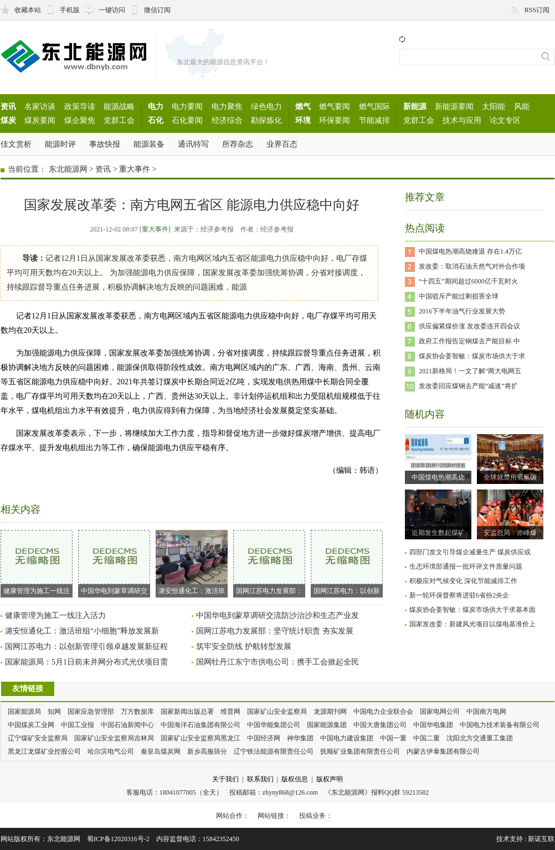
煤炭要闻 (39, 120)
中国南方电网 (486, 711)
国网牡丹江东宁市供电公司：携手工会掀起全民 (277, 662)
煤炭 (8, 120)
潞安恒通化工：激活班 (192, 562)
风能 (522, 106)
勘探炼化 (266, 120)
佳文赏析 (16, 144)
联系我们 (260, 779)
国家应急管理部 (91, 711)
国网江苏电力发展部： (269, 562)
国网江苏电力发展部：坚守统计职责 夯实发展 (274, 631)
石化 (155, 120)
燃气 (303, 106)
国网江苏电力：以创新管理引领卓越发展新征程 (86, 646)
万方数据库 (137, 711)
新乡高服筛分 (207, 751)
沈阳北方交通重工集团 (479, 738)
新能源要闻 (454, 106)
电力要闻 (187, 106)
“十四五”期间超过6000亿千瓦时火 (468, 281)
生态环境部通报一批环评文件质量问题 (465, 566)
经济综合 (227, 120)
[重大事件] (155, 229)
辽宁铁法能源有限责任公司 (274, 751)
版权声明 (329, 779)
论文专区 (505, 120)
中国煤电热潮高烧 (438, 477)
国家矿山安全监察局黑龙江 (200, 738)
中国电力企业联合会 (383, 711)
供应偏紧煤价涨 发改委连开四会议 (469, 326)
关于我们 (225, 779)
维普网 (230, 711)
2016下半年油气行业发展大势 (462, 311)
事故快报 (104, 144)
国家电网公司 (440, 711)
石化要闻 (187, 120)
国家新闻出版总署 (187, 711)
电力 (155, 106)
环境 (303, 120)
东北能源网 (68, 169)
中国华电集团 (433, 725)
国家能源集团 (327, 725)
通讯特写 (193, 144)
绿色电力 (266, 106)
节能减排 (374, 120)
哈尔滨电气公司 (111, 751)
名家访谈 (39, 106)
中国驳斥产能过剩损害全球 (459, 296)
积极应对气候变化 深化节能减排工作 (463, 581)
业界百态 (281, 144)
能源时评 (60, 144)
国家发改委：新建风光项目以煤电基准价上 (472, 624)
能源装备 (149, 144)
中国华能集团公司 (273, 725)
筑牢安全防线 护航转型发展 (243, 646)
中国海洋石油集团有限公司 (200, 725)
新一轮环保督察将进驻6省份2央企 (459, 595)
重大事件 (134, 169)
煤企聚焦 (79, 120)
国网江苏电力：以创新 (347, 562)
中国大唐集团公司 (380, 725)
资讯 (8, 106)
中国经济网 (263, 738)
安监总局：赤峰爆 (510, 533)
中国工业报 (77, 725)
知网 (54, 711)
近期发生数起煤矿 (438, 533)
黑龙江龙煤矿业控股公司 (44, 751)
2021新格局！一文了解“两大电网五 (470, 371)
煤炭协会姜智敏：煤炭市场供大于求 (472, 356)
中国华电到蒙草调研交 (114, 562)
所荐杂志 (237, 144)
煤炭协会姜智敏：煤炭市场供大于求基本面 (472, 610)
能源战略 (119, 106)
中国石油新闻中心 (127, 725)
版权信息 (294, 779)
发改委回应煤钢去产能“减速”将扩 (468, 386)
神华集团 (300, 738)
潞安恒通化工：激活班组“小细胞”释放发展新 (82, 631)
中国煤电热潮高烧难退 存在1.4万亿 (470, 251)
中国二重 (426, 738)
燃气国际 (374, 106)
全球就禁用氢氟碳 (510, 477)
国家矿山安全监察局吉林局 (114, 738)
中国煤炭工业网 (31, 725)
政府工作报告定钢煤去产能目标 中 (469, 341)
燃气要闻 (334, 106)
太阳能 (493, 106)
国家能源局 (24, 711)
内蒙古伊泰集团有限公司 (443, 751)
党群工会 (119, 120)
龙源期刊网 (330, 711)
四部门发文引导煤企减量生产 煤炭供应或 (470, 552)
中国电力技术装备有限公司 (499, 725)
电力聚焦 (227, 106)
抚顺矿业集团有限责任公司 (360, 751)
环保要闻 (334, 120)
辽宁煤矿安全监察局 (38, 738)
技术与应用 (462, 120)
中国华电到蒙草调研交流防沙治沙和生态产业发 (277, 615)
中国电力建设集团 (346, 738)
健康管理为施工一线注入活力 (55, 615)
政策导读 (79, 106)
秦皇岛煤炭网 (161, 751)
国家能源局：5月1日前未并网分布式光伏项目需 (86, 662)
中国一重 (393, 738)
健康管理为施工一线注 (37, 562)
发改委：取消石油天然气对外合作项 (472, 266)
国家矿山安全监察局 (277, 711)
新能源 (414, 106)
